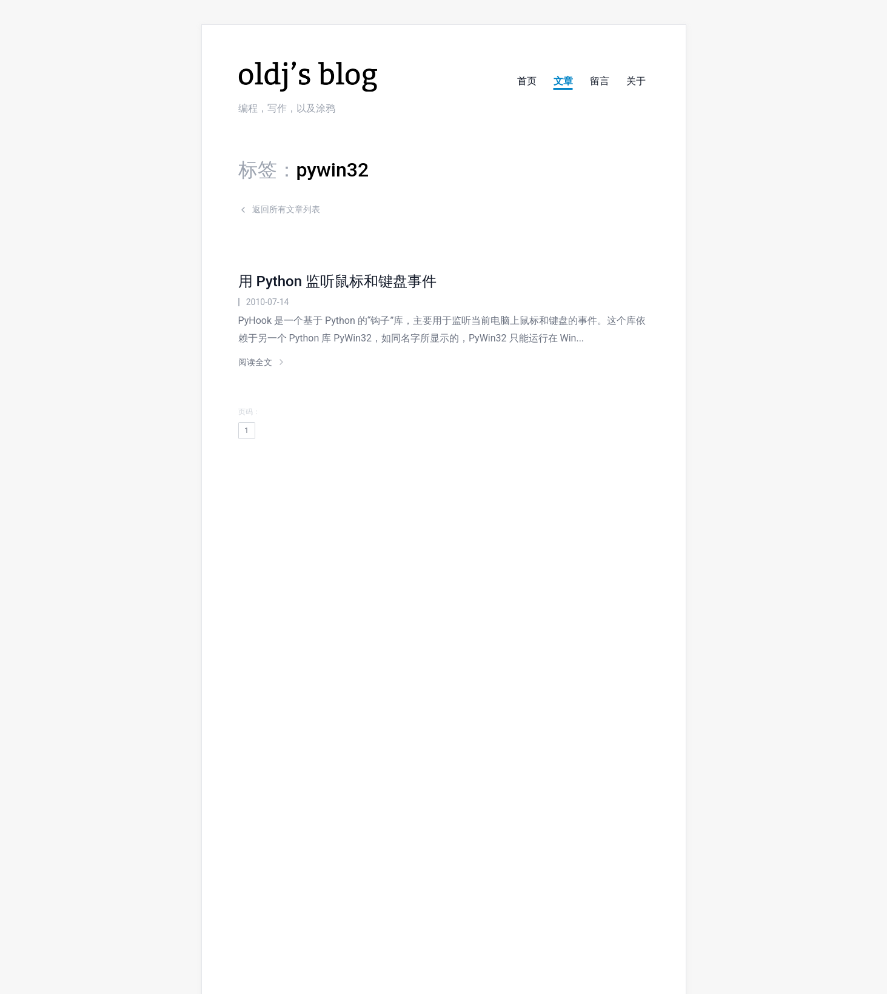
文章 (563, 81)
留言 (599, 81)
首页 (527, 81)
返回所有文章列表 (279, 209)
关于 (636, 81)
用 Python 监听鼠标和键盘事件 (337, 281)
